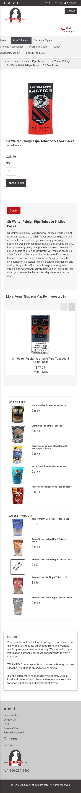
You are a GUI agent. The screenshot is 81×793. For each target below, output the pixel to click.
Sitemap (8, 745)
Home (7, 61)
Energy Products (35, 52)
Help (58, 3)
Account (70, 3)
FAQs (6, 724)
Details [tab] (14, 210)
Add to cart (16, 182)
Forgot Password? (14, 732)
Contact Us (10, 719)
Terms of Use (11, 728)
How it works (11, 715)
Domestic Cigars (43, 40)
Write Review (14, 145)
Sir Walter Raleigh (60, 61)
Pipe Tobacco (20, 40)
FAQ (48, 3)
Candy (57, 46)
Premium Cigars (38, 46)
